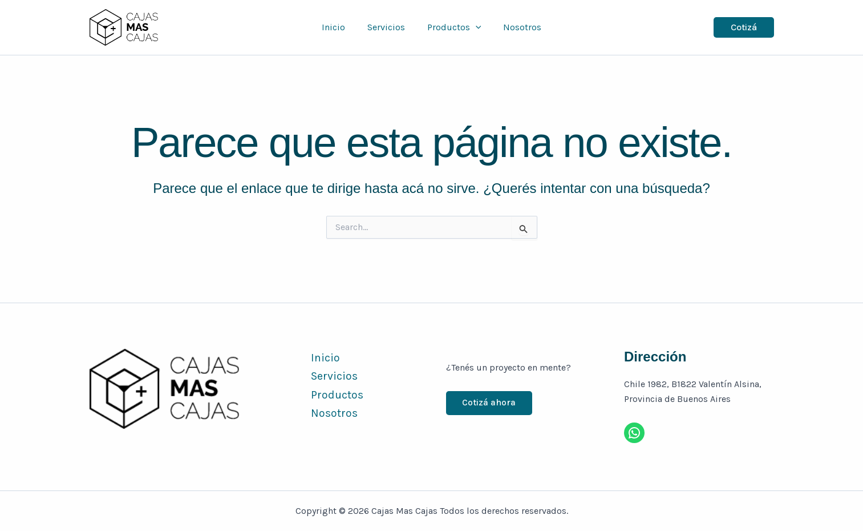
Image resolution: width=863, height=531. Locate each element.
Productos (452, 27)
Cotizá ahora (490, 402)
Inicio (339, 27)
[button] (473, 27)
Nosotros (516, 27)
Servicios (388, 27)
